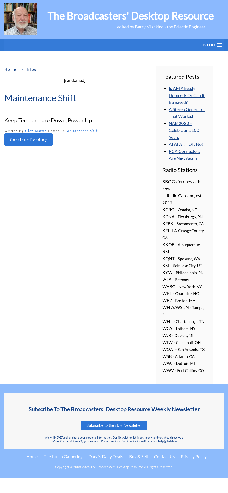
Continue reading (28, 139)
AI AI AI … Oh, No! (186, 144)
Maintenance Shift (82, 131)
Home (32, 456)
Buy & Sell (138, 456)
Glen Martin (36, 131)
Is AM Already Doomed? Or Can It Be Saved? (187, 95)
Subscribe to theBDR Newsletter (114, 425)
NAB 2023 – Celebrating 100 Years (184, 130)
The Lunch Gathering (63, 456)
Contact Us (164, 456)
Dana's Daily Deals (105, 456)
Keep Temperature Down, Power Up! (49, 120)
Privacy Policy (194, 456)
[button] (209, 45)
